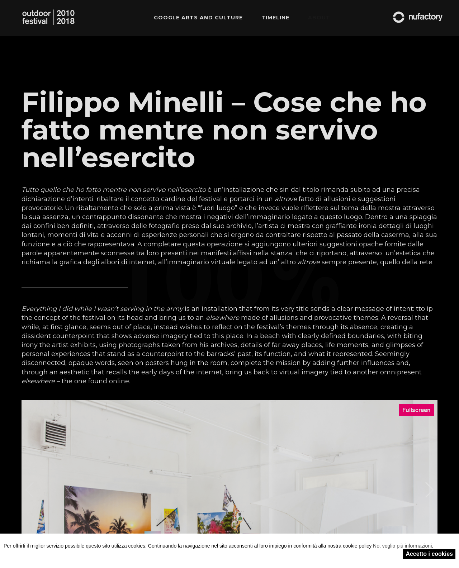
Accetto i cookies (429, 554)
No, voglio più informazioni (402, 546)
